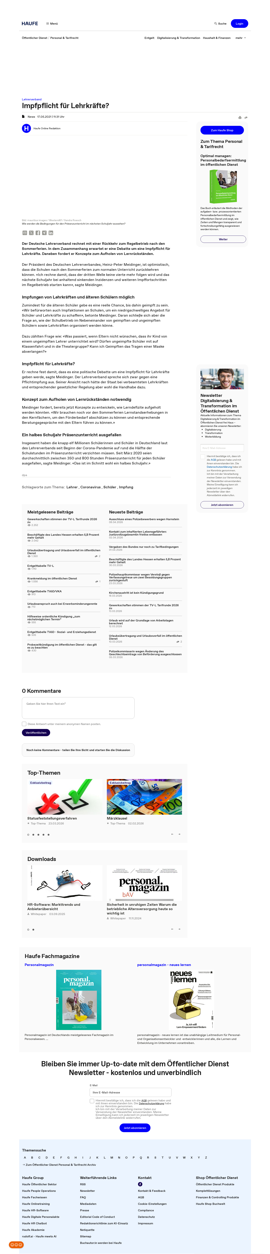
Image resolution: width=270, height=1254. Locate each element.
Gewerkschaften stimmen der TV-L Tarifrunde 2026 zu (62, 521)
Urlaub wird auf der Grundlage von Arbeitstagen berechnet (141, 622)
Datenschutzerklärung (219, 467)
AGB (213, 460)
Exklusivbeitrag (40, 783)
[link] (34, 38)
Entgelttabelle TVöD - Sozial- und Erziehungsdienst (61, 632)
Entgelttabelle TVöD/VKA (44, 591)
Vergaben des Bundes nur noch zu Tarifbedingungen (144, 547)
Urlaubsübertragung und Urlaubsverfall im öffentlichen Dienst (63, 552)
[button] (52, 23)
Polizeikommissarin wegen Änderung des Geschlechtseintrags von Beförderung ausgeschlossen (145, 653)
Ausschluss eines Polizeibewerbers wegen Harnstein (144, 519)
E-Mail (94, 1085)
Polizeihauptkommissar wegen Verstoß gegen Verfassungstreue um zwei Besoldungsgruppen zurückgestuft (140, 577)
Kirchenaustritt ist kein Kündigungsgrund (136, 593)
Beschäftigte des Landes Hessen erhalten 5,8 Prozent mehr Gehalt (63, 536)
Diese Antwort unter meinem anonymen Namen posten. (64, 724)
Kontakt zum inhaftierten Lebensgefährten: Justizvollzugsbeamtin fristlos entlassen (138, 533)
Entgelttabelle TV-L (40, 566)
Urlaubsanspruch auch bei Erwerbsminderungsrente (62, 604)
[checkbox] (24, 724)
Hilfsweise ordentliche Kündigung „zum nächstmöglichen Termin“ (53, 618)
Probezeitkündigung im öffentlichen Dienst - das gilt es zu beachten (62, 646)
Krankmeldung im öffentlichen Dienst (52, 578)
